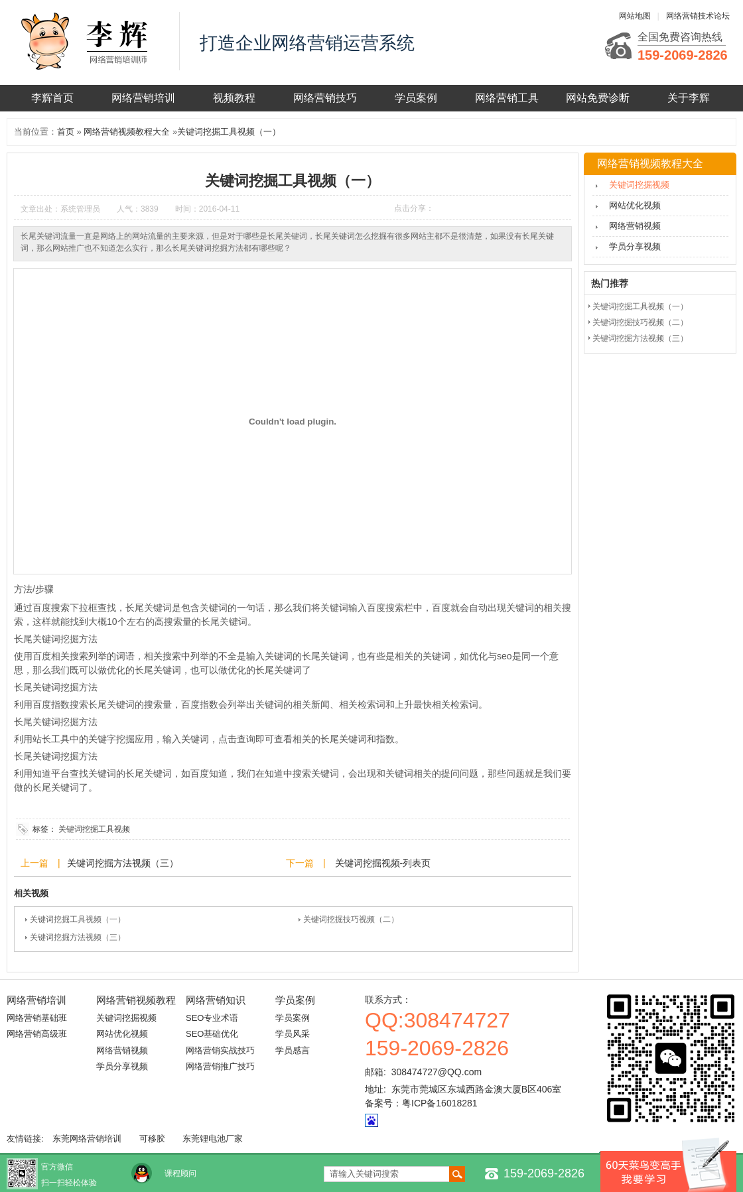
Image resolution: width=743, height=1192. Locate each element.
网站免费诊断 (598, 97)
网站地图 (635, 16)
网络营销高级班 (37, 1034)
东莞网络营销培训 (86, 1139)
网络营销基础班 (37, 1018)
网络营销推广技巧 (220, 1066)
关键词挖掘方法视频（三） (122, 863)
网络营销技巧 (325, 97)
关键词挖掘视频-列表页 (381, 863)
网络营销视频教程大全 (127, 132)
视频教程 (234, 97)
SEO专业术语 (212, 1018)
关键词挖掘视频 (639, 185)
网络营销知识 (215, 1000)
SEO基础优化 (212, 1034)
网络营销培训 (143, 97)
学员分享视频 (635, 246)
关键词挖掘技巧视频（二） (351, 919)
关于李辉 (688, 97)
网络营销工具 (507, 97)
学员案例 (416, 97)
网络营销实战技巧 (220, 1050)
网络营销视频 (635, 226)
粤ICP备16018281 (440, 1103)
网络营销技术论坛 (698, 16)
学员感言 (292, 1050)
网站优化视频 (635, 205)
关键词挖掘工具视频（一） (229, 132)
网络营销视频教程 (136, 1000)
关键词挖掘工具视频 (94, 829)
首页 (65, 132)
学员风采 (292, 1034)
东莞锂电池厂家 (212, 1139)
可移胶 (152, 1139)
